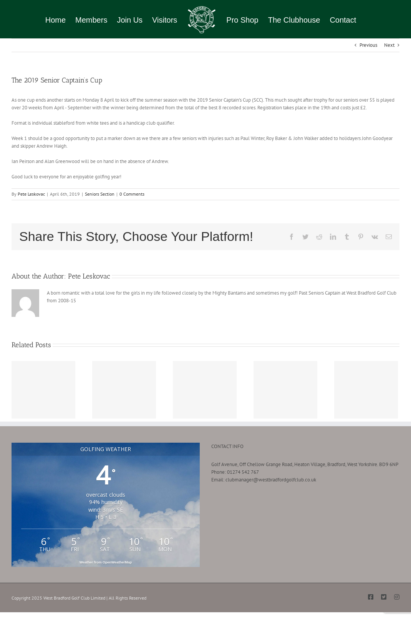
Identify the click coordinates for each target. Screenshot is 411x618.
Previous (368, 45)
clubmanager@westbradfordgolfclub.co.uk (270, 479)
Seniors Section (99, 194)
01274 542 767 (243, 472)
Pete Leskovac (31, 194)
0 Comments (131, 194)
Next (389, 45)
